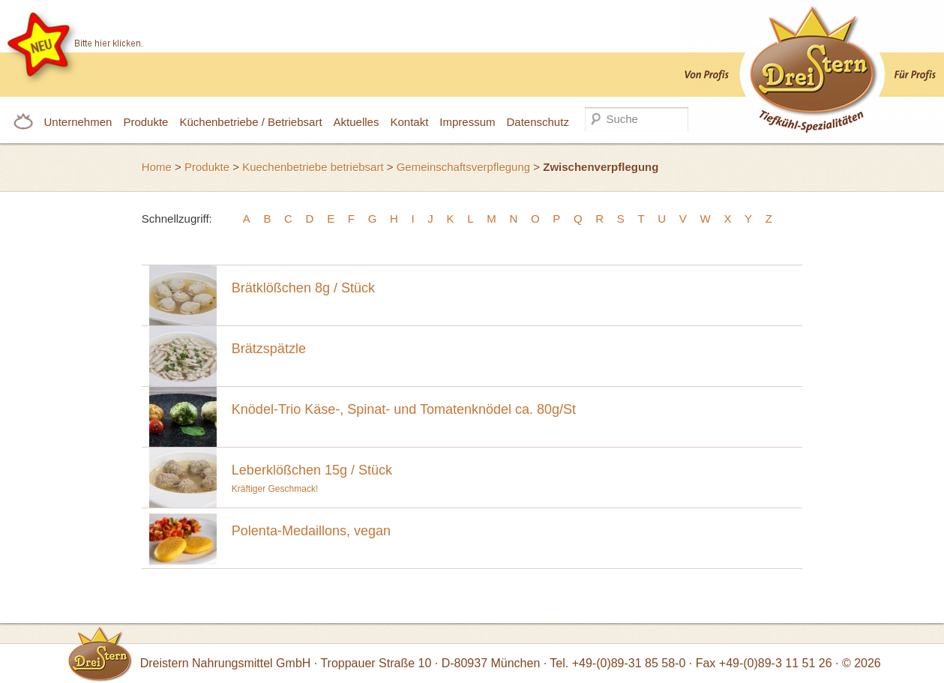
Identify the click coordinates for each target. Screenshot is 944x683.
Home (157, 166)
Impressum (467, 121)
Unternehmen (78, 121)
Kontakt (409, 121)
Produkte (145, 121)
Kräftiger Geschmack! (513, 474)
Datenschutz (538, 121)
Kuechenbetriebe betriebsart (312, 166)
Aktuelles (356, 121)
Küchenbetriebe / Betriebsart (250, 121)
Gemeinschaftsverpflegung (463, 166)
